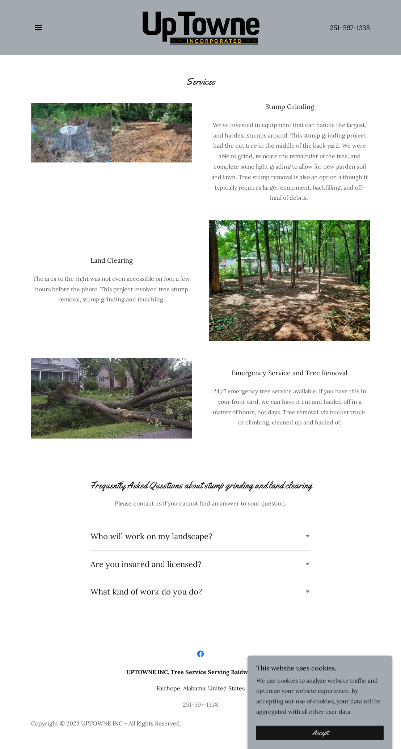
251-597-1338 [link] (350, 28)
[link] (200, 26)
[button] (38, 27)
